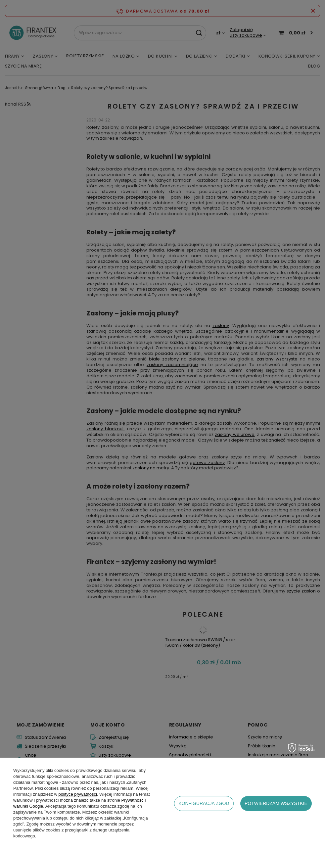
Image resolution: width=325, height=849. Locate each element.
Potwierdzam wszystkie (276, 803)
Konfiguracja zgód (203, 803)
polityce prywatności (78, 794)
